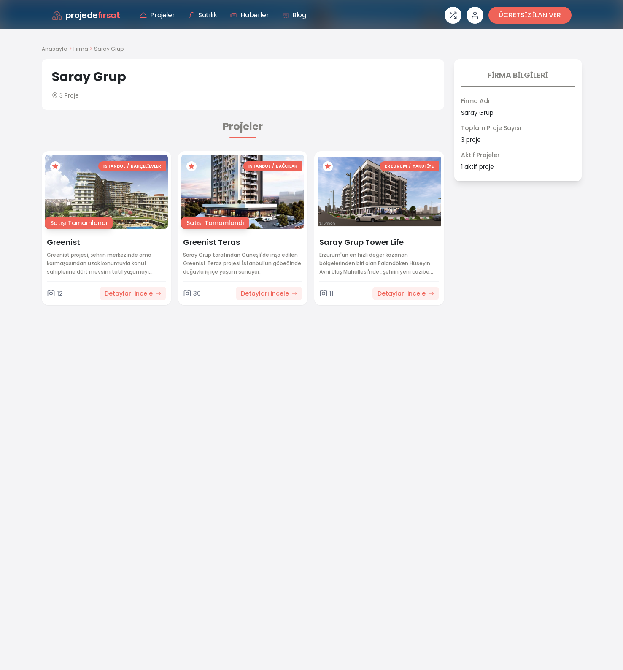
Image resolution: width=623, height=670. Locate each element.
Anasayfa (54, 48)
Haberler (249, 15)
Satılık (202, 15)
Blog (294, 15)
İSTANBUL (114, 166)
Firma (80, 48)
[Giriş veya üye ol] (475, 15)
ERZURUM (396, 166)
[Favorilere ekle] (55, 166)
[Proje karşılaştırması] (453, 15)
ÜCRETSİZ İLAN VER (530, 15)
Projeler (157, 15)
